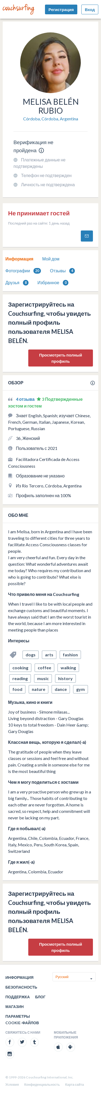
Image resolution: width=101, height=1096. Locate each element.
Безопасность (21, 987)
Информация (19, 258)
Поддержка (17, 997)
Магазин (14, 1006)
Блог (40, 997)
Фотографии (23, 271)
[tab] (19, 259)
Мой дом (51, 258)
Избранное (52, 283)
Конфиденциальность (42, 1085)
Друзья (17, 283)
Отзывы (62, 271)
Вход (90, 9)
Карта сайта (74, 1085)
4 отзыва (25, 399)
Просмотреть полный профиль (60, 358)
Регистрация (61, 9)
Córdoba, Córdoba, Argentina (50, 118)
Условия (12, 1085)
